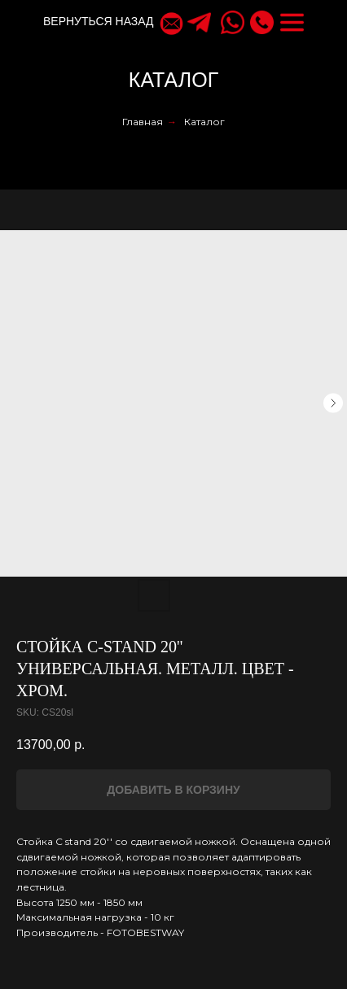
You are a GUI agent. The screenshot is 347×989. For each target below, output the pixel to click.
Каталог (204, 121)
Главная (142, 121)
